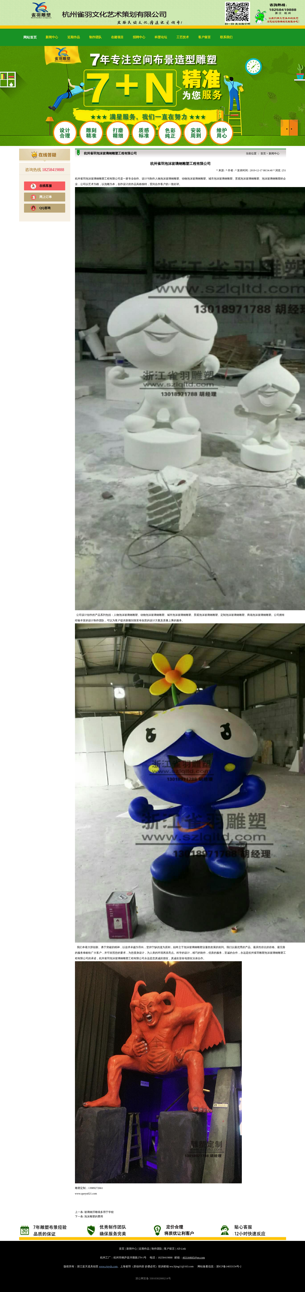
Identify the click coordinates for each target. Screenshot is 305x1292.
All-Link (181, 1248)
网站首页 (30, 37)
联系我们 (226, 37)
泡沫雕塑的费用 (93, 1216)
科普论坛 (161, 37)
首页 (263, 153)
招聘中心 (139, 37)
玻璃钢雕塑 (97, 178)
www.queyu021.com (86, 1193)
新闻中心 (52, 37)
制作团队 (95, 37)
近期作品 (73, 37)
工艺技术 (182, 37)
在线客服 (45, 185)
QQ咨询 (44, 208)
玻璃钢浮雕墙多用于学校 (99, 1212)
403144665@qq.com (193, 1257)
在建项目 (117, 37)
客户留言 (204, 37)
